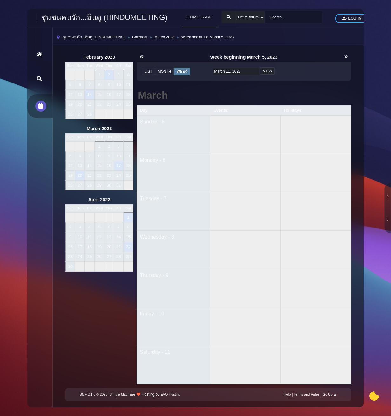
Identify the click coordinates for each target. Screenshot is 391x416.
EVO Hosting (170, 394)
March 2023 (99, 128)
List (148, 71)
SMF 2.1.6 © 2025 (94, 394)
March (153, 95)
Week (182, 71)
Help (287, 394)
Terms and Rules (307, 394)
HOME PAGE (199, 17)
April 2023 (99, 199)
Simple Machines (123, 394)
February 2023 (99, 57)
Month (164, 71)
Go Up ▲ (330, 394)
